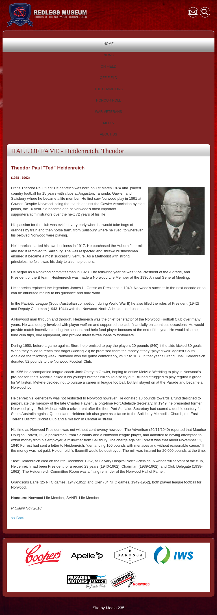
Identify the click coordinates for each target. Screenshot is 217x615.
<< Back (18, 518)
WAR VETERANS (108, 112)
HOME (108, 44)
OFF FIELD (108, 78)
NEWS (108, 55)
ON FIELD (108, 66)
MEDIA (108, 123)
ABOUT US (108, 134)
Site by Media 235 (108, 608)
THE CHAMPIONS (108, 89)
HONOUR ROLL (108, 100)
